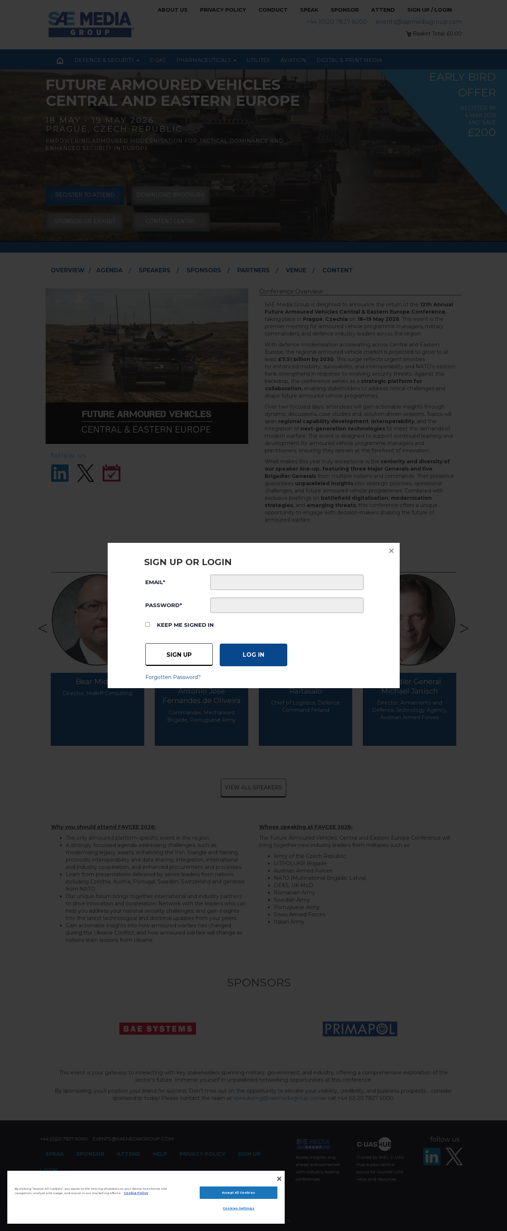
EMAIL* (155, 582)
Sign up (179, 654)
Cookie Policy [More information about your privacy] (136, 1193)
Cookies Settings (238, 1208)
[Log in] (253, 655)
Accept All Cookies (238, 1192)
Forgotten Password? (173, 677)
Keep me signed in (185, 624)
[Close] (279, 1179)
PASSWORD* (163, 605)
